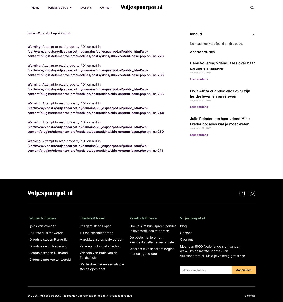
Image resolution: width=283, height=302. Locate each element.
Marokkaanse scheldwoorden (101, 239)
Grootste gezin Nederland (48, 246)
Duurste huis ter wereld (46, 233)
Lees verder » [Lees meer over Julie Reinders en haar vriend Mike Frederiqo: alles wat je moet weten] (199, 134)
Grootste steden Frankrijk (48, 239)
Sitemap (250, 295)
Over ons (86, 7)
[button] (252, 8)
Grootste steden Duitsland (48, 253)
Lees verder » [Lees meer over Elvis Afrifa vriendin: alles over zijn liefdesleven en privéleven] (199, 106)
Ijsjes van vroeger (42, 226)
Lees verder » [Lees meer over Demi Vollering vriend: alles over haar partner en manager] (199, 79)
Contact (105, 7)
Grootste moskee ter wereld (50, 259)
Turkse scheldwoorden (96, 233)
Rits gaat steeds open (95, 226)
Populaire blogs (60, 7)
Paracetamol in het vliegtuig (100, 246)
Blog (183, 226)
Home (35, 7)
